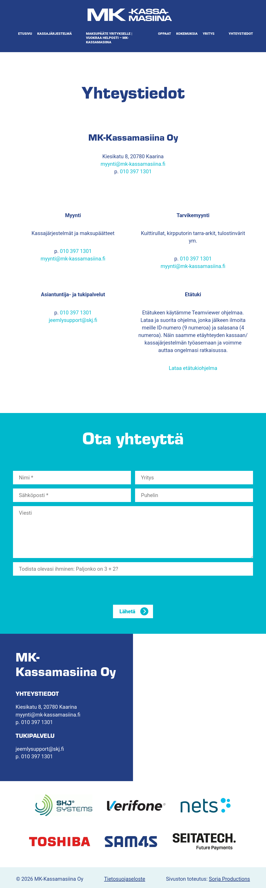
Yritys (208, 34)
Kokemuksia (187, 34)
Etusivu (25, 34)
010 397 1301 (136, 171)
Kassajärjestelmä (54, 34)
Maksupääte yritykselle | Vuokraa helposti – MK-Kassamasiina (109, 38)
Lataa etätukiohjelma (193, 368)
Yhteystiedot (241, 34)
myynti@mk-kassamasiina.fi (133, 164)
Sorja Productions (229, 879)
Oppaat (164, 34)
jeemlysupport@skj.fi (73, 320)
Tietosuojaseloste (124, 879)
